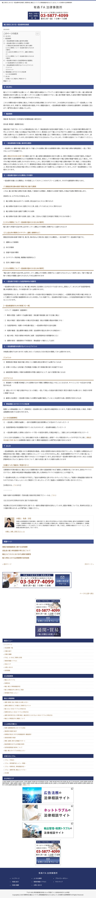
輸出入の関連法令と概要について (15, 718)
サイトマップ (59, 882)
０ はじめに (7, 36)
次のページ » (89, 564)
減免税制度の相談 (10, 737)
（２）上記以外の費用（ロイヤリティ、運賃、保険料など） (20, 53)
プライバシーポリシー (61, 878)
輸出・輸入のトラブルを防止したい (15, 750)
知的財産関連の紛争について (13, 747)
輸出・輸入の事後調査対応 (12, 686)
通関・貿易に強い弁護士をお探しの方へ (16, 702)
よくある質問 (38, 878)
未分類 (7, 773)
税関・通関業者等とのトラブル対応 (15, 728)
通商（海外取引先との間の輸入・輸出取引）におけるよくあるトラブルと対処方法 (28, 715)
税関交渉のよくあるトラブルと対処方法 (16, 712)
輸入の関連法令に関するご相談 (14, 690)
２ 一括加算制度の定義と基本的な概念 (15, 41)
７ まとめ (6, 76)
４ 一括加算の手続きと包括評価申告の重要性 (17, 60)
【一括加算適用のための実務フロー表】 (16, 63)
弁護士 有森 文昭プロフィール (15, 531)
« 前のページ (6, 564)
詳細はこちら (26, 785)
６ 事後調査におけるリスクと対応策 (14, 72)
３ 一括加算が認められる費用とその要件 (16, 43)
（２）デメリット (10, 69)
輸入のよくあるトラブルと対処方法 (15, 709)
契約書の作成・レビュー (12, 693)
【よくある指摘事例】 (11, 74)
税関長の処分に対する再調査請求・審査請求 (18, 734)
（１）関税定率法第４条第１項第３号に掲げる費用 (19, 45)
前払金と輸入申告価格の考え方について (16, 550)
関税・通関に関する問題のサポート (15, 741)
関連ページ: (7, 81)
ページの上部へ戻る (87, 593)
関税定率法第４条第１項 (15, 156)
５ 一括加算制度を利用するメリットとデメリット (18, 65)
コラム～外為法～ (10, 760)
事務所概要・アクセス (11, 661)
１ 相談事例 (7, 38)
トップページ (8, 644)
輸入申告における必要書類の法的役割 (15, 558)
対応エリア (8, 664)
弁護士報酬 (8, 654)
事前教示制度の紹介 (11, 731)
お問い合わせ (9, 667)
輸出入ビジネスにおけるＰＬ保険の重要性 (16, 554)
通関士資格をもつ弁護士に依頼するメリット (18, 705)
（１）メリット (9, 67)
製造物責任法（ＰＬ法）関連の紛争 (14, 744)
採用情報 (7, 670)
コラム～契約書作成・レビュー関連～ (15, 763)
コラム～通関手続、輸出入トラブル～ (16, 770)
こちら (15, 485)
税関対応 (7, 683)
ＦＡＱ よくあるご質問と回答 (13, 657)
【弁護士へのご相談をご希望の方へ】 (16, 78)
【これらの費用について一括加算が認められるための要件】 (20, 49)
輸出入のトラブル (10, 680)
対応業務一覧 (9, 648)
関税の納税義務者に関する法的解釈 (14, 547)
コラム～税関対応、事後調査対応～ (15, 766)
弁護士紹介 (8, 651)
